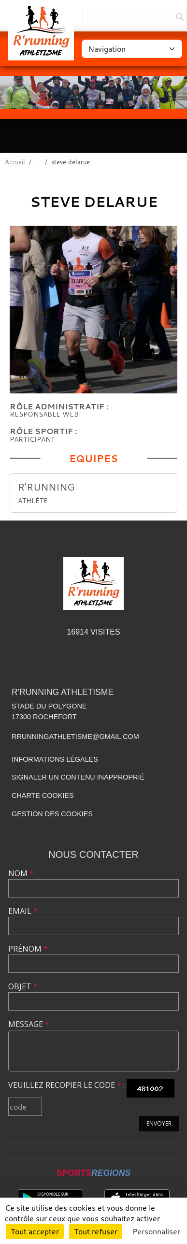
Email (23, 911)
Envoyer (159, 1123)
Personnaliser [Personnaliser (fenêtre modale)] (156, 1231)
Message (28, 1024)
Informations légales (55, 759)
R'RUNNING (46, 486)
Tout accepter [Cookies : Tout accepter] (35, 1231)
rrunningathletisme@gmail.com (75, 736)
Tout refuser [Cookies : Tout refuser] (95, 1231)
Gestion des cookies (52, 814)
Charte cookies (42, 795)
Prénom (28, 948)
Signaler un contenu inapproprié (78, 777)
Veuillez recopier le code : (66, 1085)
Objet (23, 986)
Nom (21, 873)
